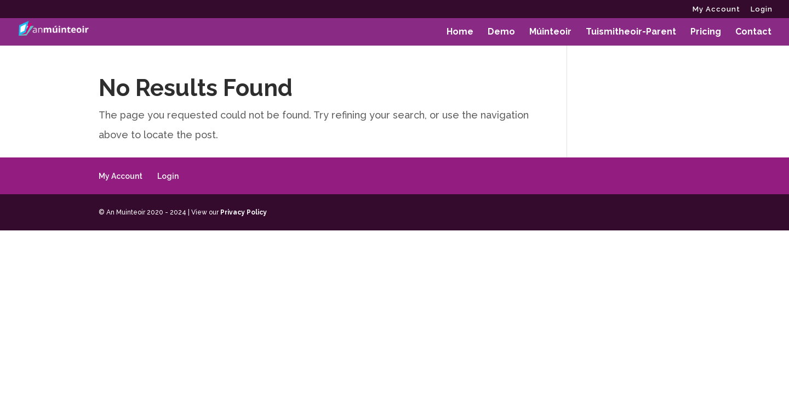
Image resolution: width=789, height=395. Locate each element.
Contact (753, 32)
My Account (716, 9)
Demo (501, 32)
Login (762, 9)
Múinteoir (550, 32)
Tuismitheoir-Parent (631, 32)
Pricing (705, 32)
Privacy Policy (243, 212)
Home (460, 32)
